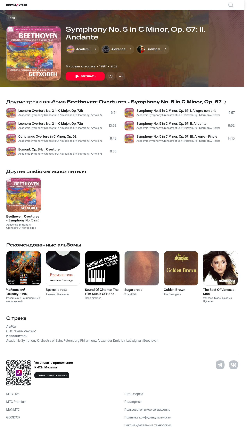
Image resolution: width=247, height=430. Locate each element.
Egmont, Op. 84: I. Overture (39, 149)
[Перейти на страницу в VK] (233, 364)
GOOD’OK (13, 417)
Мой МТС (13, 409)
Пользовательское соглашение (147, 409)
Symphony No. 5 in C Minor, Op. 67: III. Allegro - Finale (176, 136)
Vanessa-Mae (211, 298)
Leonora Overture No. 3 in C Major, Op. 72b (50, 110)
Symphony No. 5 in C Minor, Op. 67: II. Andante (171, 123)
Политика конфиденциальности (147, 417)
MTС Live (12, 394)
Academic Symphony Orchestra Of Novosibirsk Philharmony (53, 115)
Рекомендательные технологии (147, 425)
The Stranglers (172, 294)
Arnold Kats (98, 115)
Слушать (85, 76)
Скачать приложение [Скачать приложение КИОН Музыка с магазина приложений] (52, 375)
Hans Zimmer (93, 298)
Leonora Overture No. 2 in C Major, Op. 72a (50, 123)
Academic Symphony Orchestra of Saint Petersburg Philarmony (173, 115)
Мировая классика (80, 66)
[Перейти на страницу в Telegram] (220, 364)
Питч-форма (133, 394)
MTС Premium (16, 402)
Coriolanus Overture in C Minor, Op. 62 (47, 136)
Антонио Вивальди (57, 294)
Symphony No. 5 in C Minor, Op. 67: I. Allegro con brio (176, 110)
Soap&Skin (130, 294)
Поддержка (133, 402)
